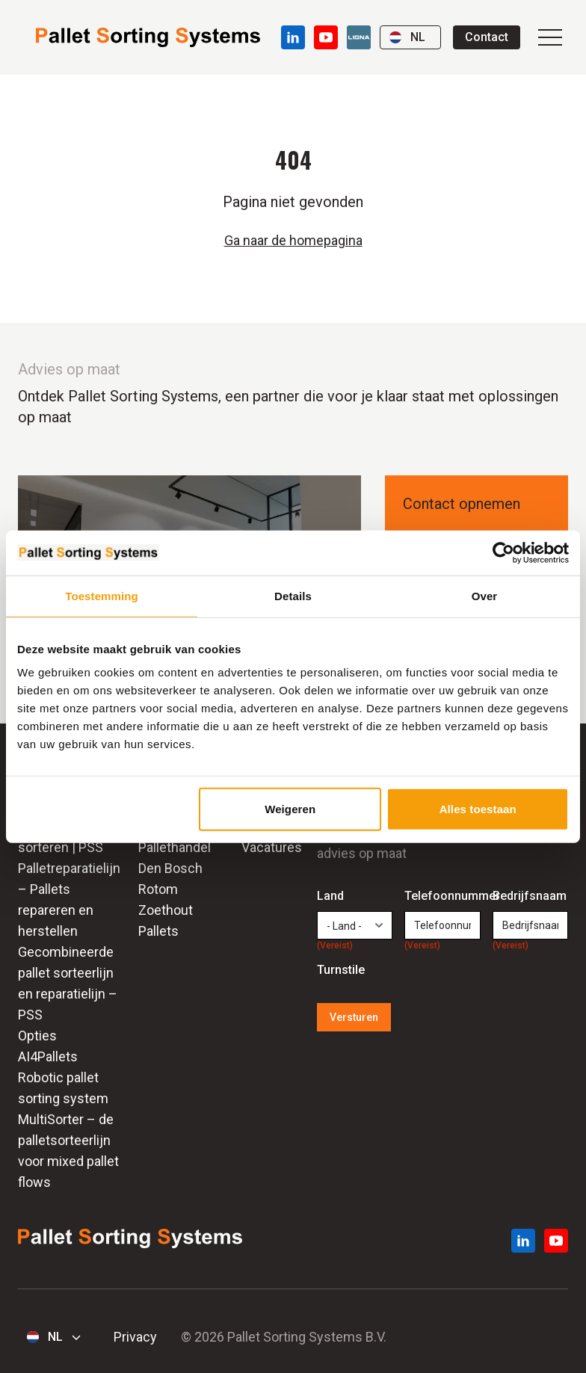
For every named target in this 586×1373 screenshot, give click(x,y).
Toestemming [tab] (101, 595)
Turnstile (341, 970)
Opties (37, 1035)
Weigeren (290, 809)
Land (335, 897)
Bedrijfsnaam (530, 897)
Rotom (158, 889)
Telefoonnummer (442, 897)
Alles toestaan (478, 809)
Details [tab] (293, 595)
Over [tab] (485, 595)
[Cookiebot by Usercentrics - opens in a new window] (503, 552)
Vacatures (271, 847)
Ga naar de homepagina (293, 240)
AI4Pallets (48, 1056)
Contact (486, 37)
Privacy (135, 1337)
